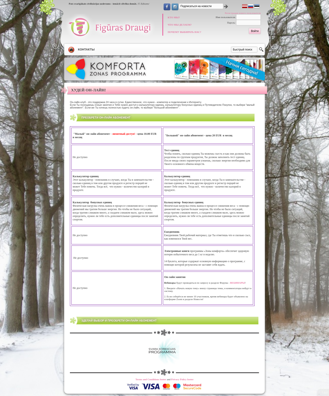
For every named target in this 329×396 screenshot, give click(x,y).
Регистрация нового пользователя (243, 13)
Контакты (86, 49)
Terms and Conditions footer (150, 379)
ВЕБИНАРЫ (237, 282)
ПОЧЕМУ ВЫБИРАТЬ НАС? (184, 32)
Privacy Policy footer (182, 379)
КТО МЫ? (174, 17)
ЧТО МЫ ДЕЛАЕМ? (180, 24)
